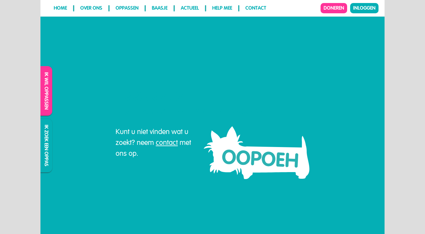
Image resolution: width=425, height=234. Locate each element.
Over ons (91, 8)
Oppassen (127, 8)
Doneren (334, 8)
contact (167, 142)
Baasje (160, 8)
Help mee (222, 8)
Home (60, 8)
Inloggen (364, 8)
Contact (255, 8)
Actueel (190, 8)
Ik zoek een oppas (47, 145)
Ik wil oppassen (47, 91)
